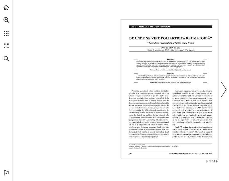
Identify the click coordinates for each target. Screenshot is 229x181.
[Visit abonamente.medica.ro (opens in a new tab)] (6, 7)
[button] (6, 20)
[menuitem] (6, 26)
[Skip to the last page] (217, 161)
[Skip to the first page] (207, 161)
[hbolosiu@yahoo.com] (140, 148)
